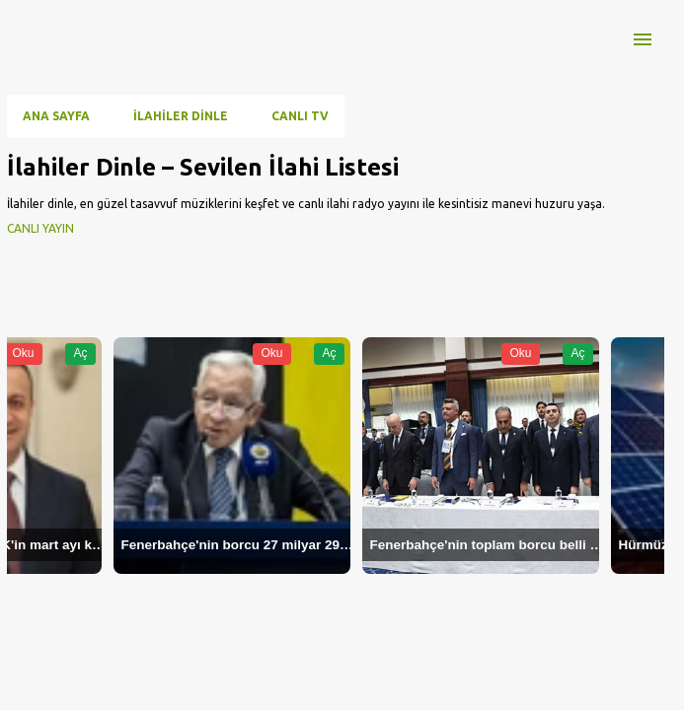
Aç (80, 353)
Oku (23, 353)
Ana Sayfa (56, 115)
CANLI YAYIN (40, 228)
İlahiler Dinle (180, 115)
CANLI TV (300, 115)
